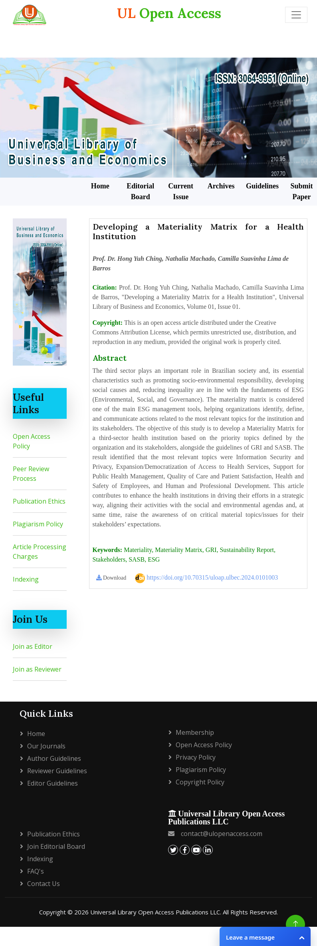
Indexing (26, 579)
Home (100, 186)
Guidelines (262, 186)
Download (111, 578)
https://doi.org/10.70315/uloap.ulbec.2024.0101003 (206, 578)
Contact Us (43, 883)
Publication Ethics (39, 501)
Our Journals (46, 746)
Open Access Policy (204, 744)
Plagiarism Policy (38, 524)
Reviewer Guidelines (57, 770)
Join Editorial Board (56, 846)
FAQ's (35, 871)
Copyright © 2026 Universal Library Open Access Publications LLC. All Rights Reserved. (158, 912)
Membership (195, 732)
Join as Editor (32, 646)
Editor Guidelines (52, 783)
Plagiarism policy (201, 769)
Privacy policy (196, 757)
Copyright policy (200, 782)
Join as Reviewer (37, 669)
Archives (221, 186)
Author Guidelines (54, 758)
